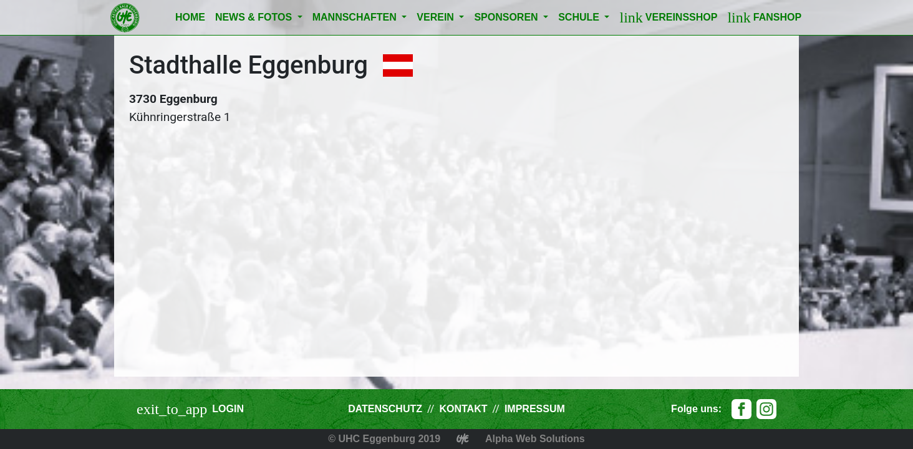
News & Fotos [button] (255, 17)
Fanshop (764, 17)
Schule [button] (580, 17)
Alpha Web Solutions (535, 438)
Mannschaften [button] (356, 17)
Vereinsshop (668, 17)
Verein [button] (437, 17)
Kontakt (463, 408)
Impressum (535, 408)
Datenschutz (385, 408)
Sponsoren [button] (507, 17)
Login (228, 408)
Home (190, 17)
